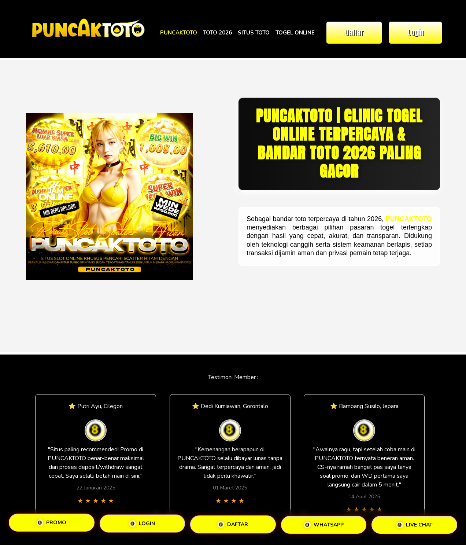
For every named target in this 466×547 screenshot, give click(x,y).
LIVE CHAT (414, 524)
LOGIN (142, 524)
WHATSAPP (324, 524)
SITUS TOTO (254, 32)
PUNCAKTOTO (178, 32)
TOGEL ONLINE (295, 32)
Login (415, 32)
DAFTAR (233, 524)
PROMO (51, 523)
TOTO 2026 (217, 32)
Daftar (354, 32)
